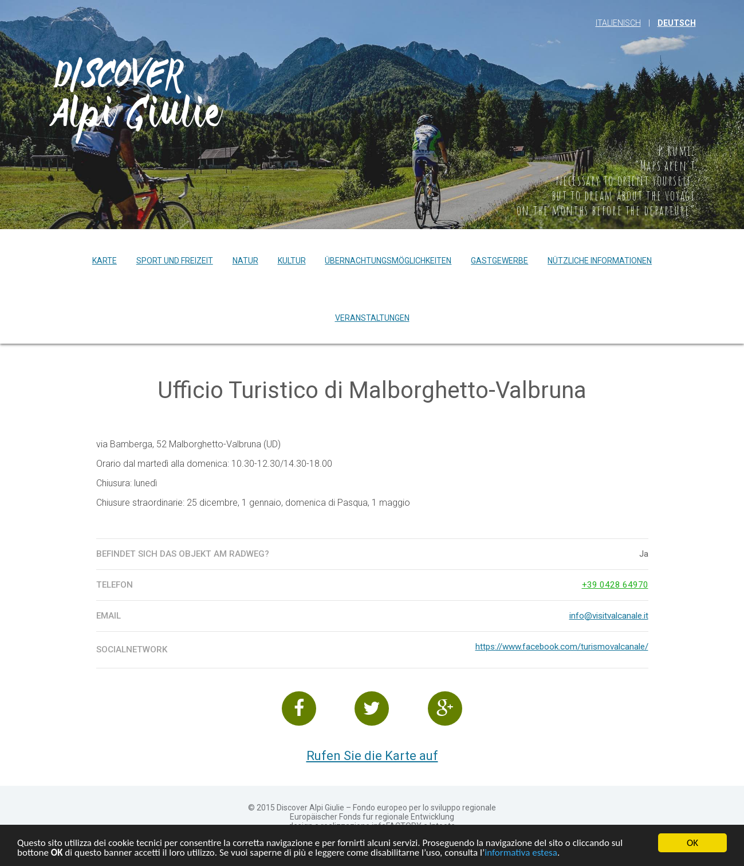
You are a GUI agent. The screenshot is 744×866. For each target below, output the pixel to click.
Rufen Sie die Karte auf (372, 756)
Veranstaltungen (372, 317)
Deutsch (677, 22)
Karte (104, 260)
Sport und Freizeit (174, 260)
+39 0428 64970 (615, 585)
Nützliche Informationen (600, 260)
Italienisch (618, 22)
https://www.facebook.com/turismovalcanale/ (561, 646)
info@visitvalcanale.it (608, 616)
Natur (245, 260)
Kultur (292, 260)
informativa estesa (521, 854)
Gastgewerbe (499, 260)
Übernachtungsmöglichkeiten (388, 260)
